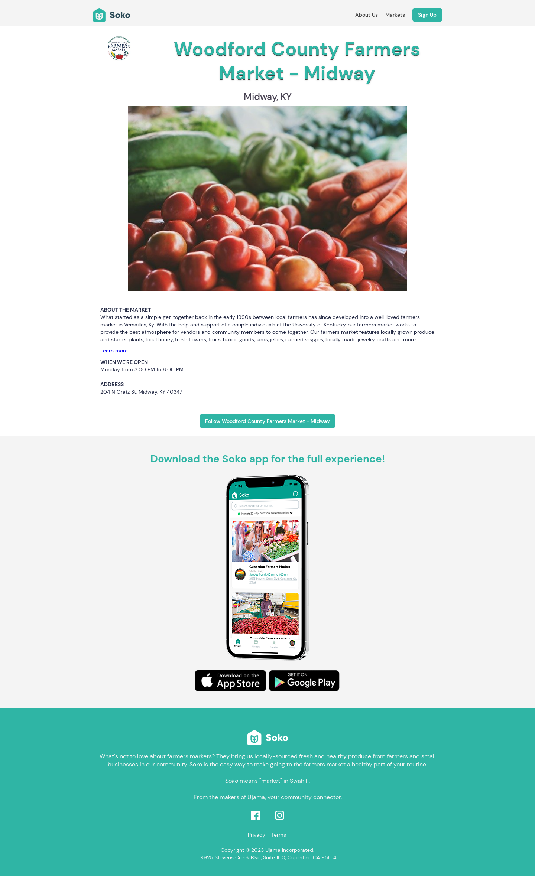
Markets (395, 15)
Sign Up (427, 15)
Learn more (114, 350)
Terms (278, 834)
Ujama (256, 797)
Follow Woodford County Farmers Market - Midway (267, 421)
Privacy (256, 834)
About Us (366, 15)
